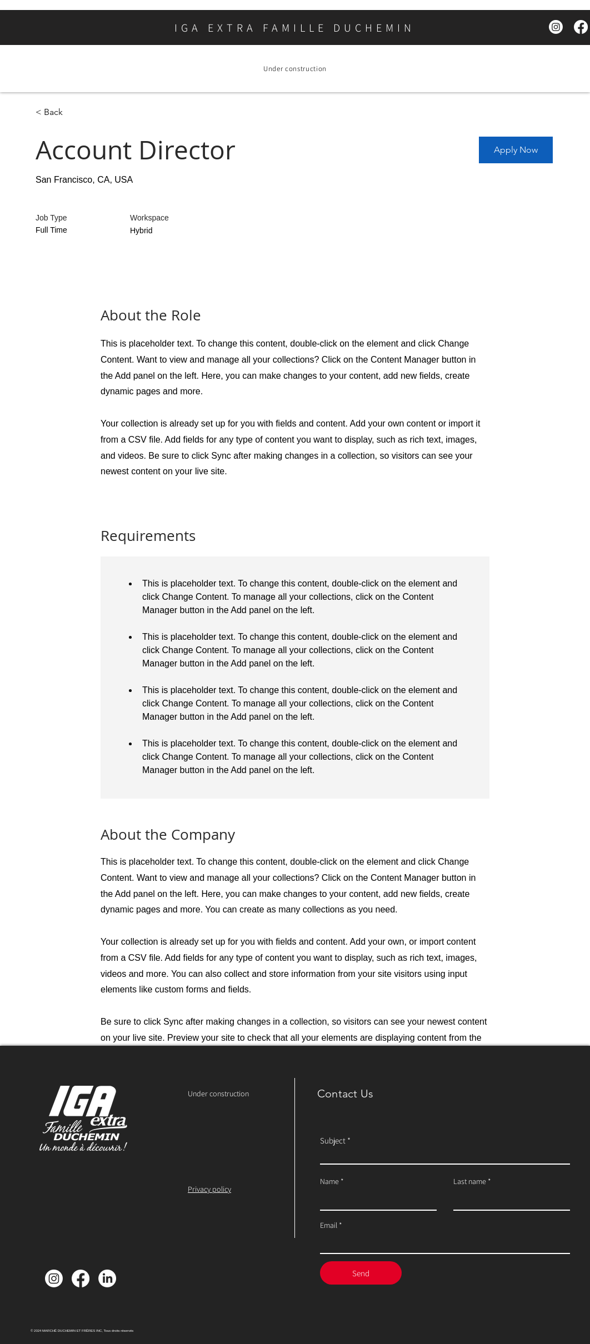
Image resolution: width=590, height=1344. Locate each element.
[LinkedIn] (107, 1278)
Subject (333, 1140)
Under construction (218, 1094)
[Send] (361, 1273)
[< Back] (75, 112)
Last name (469, 1181)
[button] (516, 150)
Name (329, 1181)
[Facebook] (581, 27)
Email (328, 1225)
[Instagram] (556, 27)
